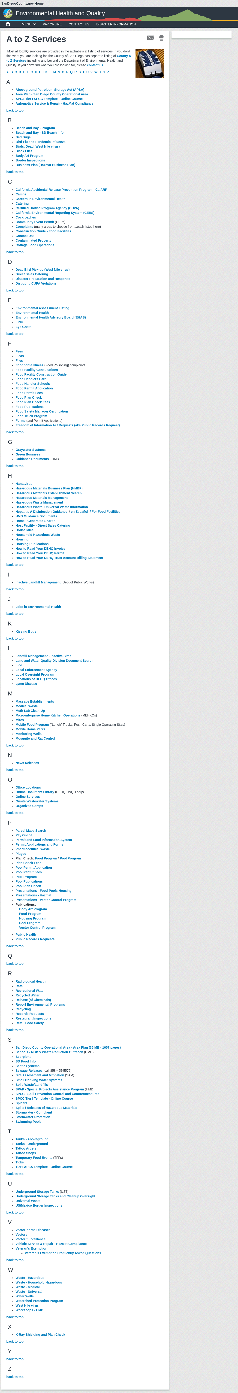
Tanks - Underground (32, 1144)
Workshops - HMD (29, 1310)
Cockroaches (26, 217)
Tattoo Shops (26, 1153)
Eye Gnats (23, 327)
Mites (20, 720)
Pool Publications (29, 881)
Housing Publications (32, 544)
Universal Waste (28, 1201)
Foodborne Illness (30, 365)
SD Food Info (26, 1061)
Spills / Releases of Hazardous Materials (46, 1108)
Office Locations (28, 787)
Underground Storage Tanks (37, 1191)
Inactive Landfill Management (38, 582)
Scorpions (23, 1057)
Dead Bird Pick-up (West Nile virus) (43, 269)
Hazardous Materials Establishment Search (49, 493)
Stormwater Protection (33, 1117)
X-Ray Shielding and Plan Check (40, 1334)
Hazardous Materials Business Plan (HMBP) (49, 488)
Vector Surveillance (30, 1239)
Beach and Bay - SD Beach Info (40, 132)
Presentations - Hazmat (33, 895)
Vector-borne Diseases (33, 1230)
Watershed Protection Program (39, 1301)
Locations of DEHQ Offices (36, 679)
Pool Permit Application (34, 867)
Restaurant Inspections (33, 1018)
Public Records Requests (35, 939)
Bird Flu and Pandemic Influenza (41, 142)
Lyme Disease (26, 684)
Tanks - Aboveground (32, 1139)
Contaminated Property (33, 240)
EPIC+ (20, 322)
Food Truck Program (31, 416)
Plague (21, 854)
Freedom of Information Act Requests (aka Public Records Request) (68, 425)
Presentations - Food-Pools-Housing (44, 890)
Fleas (20, 356)
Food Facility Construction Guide (41, 374)
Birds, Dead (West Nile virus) (38, 146)
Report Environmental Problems (40, 1004)
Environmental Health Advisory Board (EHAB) (51, 317)
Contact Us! (25, 236)
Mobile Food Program (32, 724)
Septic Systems (28, 1066)
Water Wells (25, 1296)
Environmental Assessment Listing (42, 308)
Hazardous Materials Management (42, 498)
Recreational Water (30, 990)
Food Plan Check (29, 397)
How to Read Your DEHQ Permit (40, 553)
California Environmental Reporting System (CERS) (55, 213)
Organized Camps (29, 806)
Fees (19, 351)
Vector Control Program (37, 927)
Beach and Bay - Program (35, 128)
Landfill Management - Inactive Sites (43, 656)
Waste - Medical (28, 1287)
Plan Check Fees (28, 863)
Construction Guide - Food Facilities (43, 231)
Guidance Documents (32, 459)
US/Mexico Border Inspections (39, 1205)
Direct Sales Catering (32, 274)
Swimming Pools (29, 1121)
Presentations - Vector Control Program (46, 900)
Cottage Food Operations (35, 245)
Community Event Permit (35, 222)
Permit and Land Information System (44, 840)
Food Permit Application (34, 388)
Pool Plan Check (28, 886)
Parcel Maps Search (31, 830)
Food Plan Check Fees (33, 402)
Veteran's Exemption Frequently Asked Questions (63, 1253)
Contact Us (79, 24)
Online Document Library (35, 792)
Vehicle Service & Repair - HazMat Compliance (51, 1244)
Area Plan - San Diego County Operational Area (52, 94)
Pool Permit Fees (29, 872)
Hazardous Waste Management (39, 502)
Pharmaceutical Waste (33, 849)
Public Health (26, 934)
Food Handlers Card (31, 379)
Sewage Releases (29, 1070)
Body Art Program (29, 156)
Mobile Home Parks (30, 729)
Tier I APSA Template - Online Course (44, 1167)
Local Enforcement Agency (36, 670)
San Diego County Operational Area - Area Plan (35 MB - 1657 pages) (68, 1047)
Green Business (28, 454)
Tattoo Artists (26, 1148)
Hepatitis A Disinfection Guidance (41, 511)
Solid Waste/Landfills (32, 1084)
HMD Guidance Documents (36, 516)
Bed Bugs (23, 137)
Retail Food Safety (30, 1023)
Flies (19, 360)
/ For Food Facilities (105, 511)
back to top (15, 110)
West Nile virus (27, 1305)
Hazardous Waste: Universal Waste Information (52, 507)
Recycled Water (28, 995)
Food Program (46, 858)
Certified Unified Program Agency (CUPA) (47, 208)
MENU (29, 24)
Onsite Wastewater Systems (37, 801)
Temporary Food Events (34, 1157)
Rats (19, 986)
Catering (22, 203)
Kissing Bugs (26, 631)
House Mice (25, 530)
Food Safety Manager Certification (42, 411)
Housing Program (32, 918)
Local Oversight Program (35, 674)
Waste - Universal (29, 1291)
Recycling (23, 1009)
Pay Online (52, 24)
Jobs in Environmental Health (38, 607)
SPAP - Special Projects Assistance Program (50, 1089)
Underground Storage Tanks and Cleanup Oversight (55, 1196)
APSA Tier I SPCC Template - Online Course (49, 99)
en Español (79, 511)
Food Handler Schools (33, 383)
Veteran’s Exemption (31, 1248)
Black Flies (24, 151)
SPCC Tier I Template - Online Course (44, 1098)
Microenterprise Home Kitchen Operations (48, 715)
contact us (95, 65)
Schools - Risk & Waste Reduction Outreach (49, 1052)
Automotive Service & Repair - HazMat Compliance (54, 103)
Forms (21, 420)
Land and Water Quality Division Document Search (54, 660)
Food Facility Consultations (37, 370)
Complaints (24, 226)
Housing (22, 539)
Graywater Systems (31, 450)
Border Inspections (30, 160)
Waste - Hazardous (30, 1278)
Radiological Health (31, 981)
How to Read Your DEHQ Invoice (41, 548)
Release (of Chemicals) (33, 1000)
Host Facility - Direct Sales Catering (43, 525)
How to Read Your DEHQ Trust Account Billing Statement (59, 558)
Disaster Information (116, 24)
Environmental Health (32, 313)
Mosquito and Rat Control (35, 738)
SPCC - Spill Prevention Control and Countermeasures (57, 1094)
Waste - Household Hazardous (39, 1282)
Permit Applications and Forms (39, 844)
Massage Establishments (35, 701)
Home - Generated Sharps (35, 521)
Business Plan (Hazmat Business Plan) (45, 165)
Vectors (21, 1234)
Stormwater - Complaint (34, 1112)
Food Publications (30, 407)
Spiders (21, 1103)
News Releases (27, 763)
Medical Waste (27, 706)
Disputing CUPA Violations (36, 283)
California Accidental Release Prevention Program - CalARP (61, 189)
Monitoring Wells (29, 734)
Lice (19, 665)
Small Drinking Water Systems (39, 1080)
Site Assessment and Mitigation (40, 1075)
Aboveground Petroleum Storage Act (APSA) (50, 89)
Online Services (28, 796)
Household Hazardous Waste (38, 535)
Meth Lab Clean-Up (30, 711)
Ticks (20, 1162)
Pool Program (70, 858)
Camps (21, 194)
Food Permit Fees (29, 393)
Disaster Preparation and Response (43, 279)
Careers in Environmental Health (41, 199)
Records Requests (30, 1014)
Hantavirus (24, 484)
